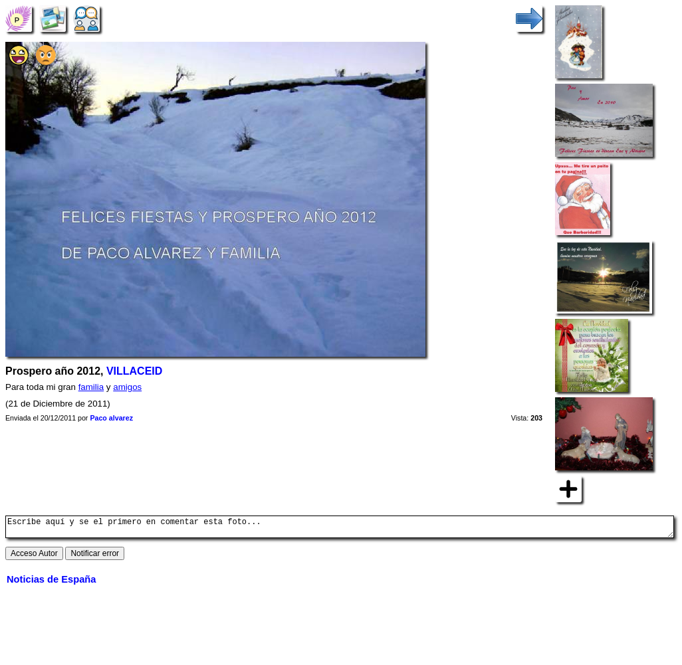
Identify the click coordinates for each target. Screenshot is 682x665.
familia (91, 387)
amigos (127, 387)
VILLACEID (134, 371)
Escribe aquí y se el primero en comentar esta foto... (339, 529)
